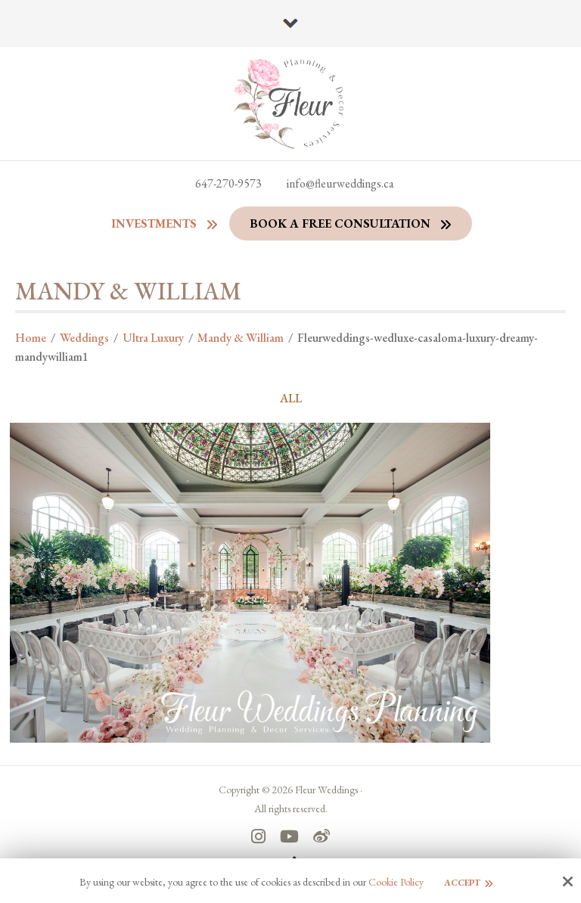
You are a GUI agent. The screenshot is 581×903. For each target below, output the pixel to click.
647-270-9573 (228, 183)
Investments (154, 223)
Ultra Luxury (153, 338)
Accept (462, 883)
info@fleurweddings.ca (340, 183)
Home (30, 338)
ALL (291, 398)
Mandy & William (240, 338)
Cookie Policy (396, 882)
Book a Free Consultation (340, 223)
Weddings (84, 338)
